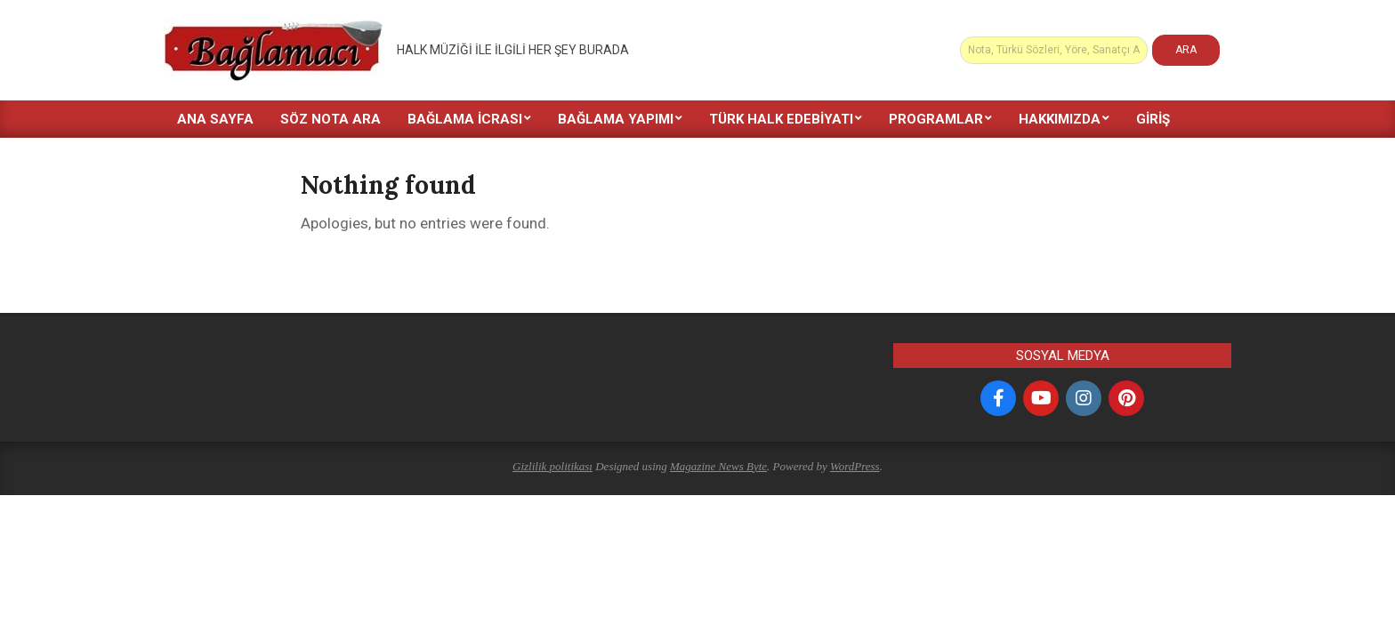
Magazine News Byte (718, 466)
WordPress (855, 466)
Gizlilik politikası (552, 466)
